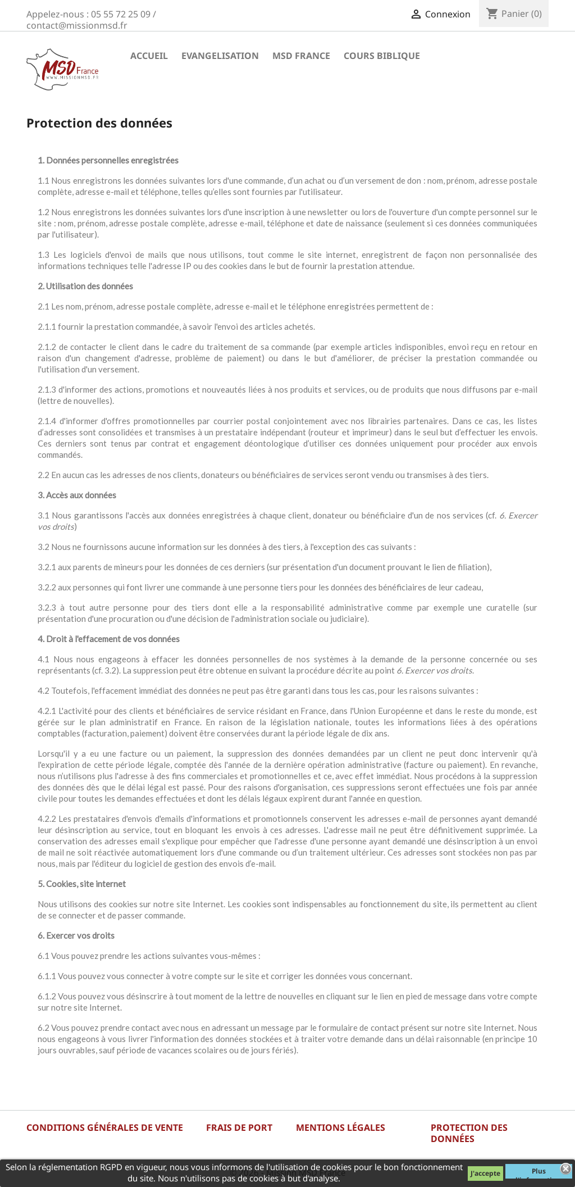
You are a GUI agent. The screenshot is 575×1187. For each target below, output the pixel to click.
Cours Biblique (382, 55)
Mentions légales (340, 1127)
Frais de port (239, 1127)
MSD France (301, 55)
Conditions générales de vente (104, 1127)
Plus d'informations (538, 1172)
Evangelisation (220, 55)
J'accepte (485, 1173)
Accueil (149, 55)
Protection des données (469, 1133)
